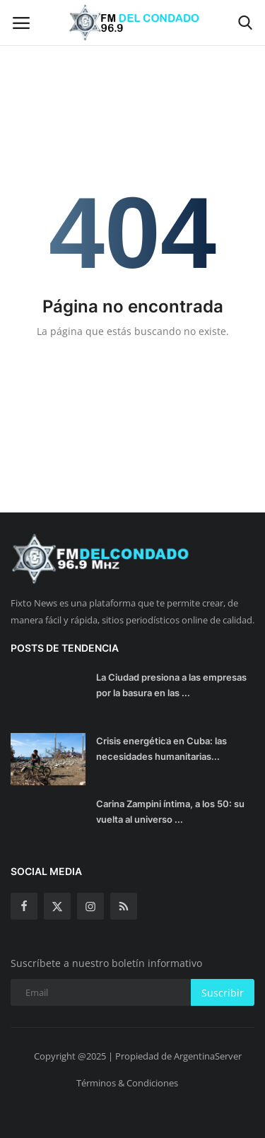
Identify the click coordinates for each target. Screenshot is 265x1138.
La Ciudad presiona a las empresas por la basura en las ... (171, 684)
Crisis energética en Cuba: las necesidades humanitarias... (161, 748)
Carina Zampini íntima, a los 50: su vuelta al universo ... (170, 811)
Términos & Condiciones (127, 1083)
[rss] (123, 906)
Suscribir (222, 992)
